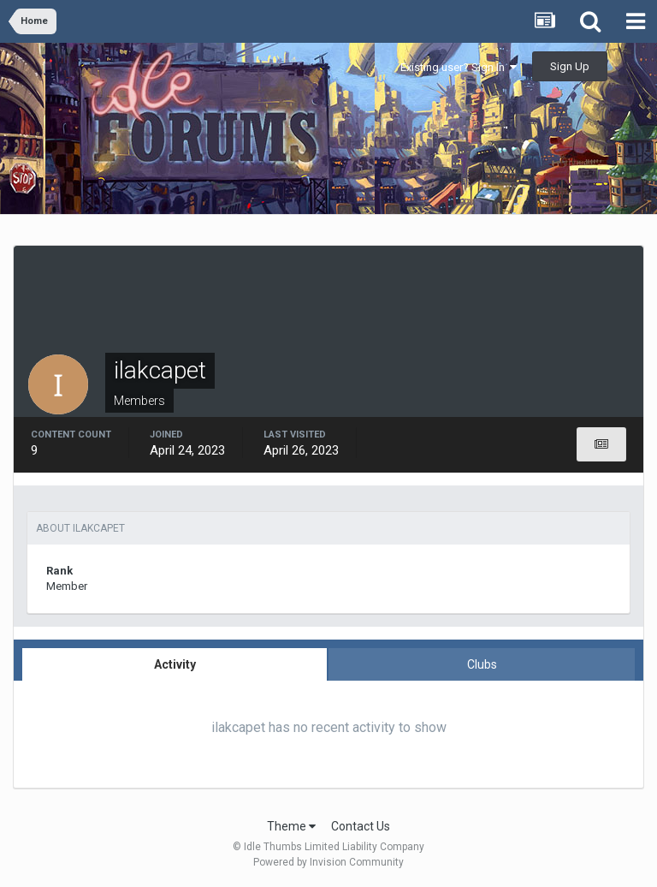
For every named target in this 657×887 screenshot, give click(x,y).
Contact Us (360, 826)
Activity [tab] (175, 664)
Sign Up (569, 66)
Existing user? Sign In (458, 67)
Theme (291, 826)
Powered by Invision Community (328, 862)
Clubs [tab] (482, 664)
